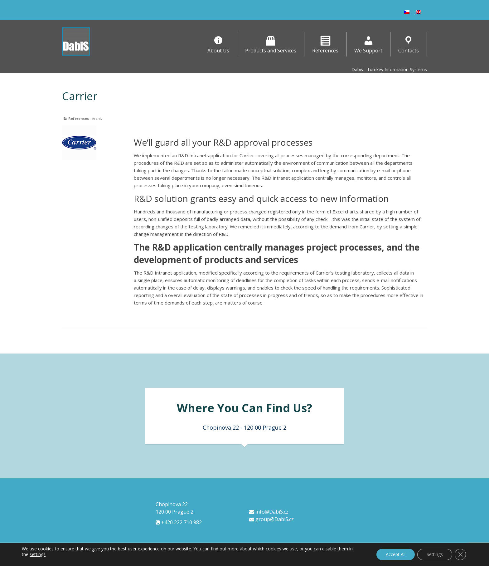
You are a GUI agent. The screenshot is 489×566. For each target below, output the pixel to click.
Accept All (395, 554)
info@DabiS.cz (268, 511)
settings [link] (38, 554)
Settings (435, 554)
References (78, 118)
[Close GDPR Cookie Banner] (460, 554)
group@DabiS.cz (271, 519)
